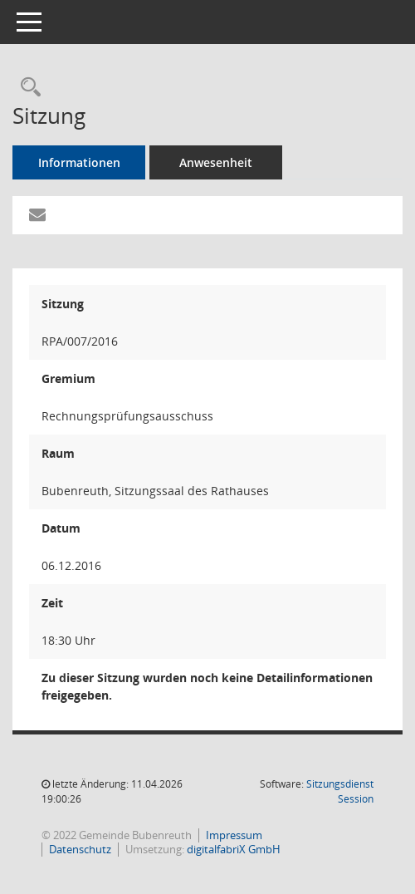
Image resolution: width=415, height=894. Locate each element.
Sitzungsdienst (340, 791)
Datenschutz (80, 849)
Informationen (79, 162)
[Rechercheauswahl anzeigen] (26, 87)
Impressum (234, 835)
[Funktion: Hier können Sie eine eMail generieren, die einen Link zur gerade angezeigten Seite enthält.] (37, 215)
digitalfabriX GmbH (234, 849)
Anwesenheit (215, 162)
